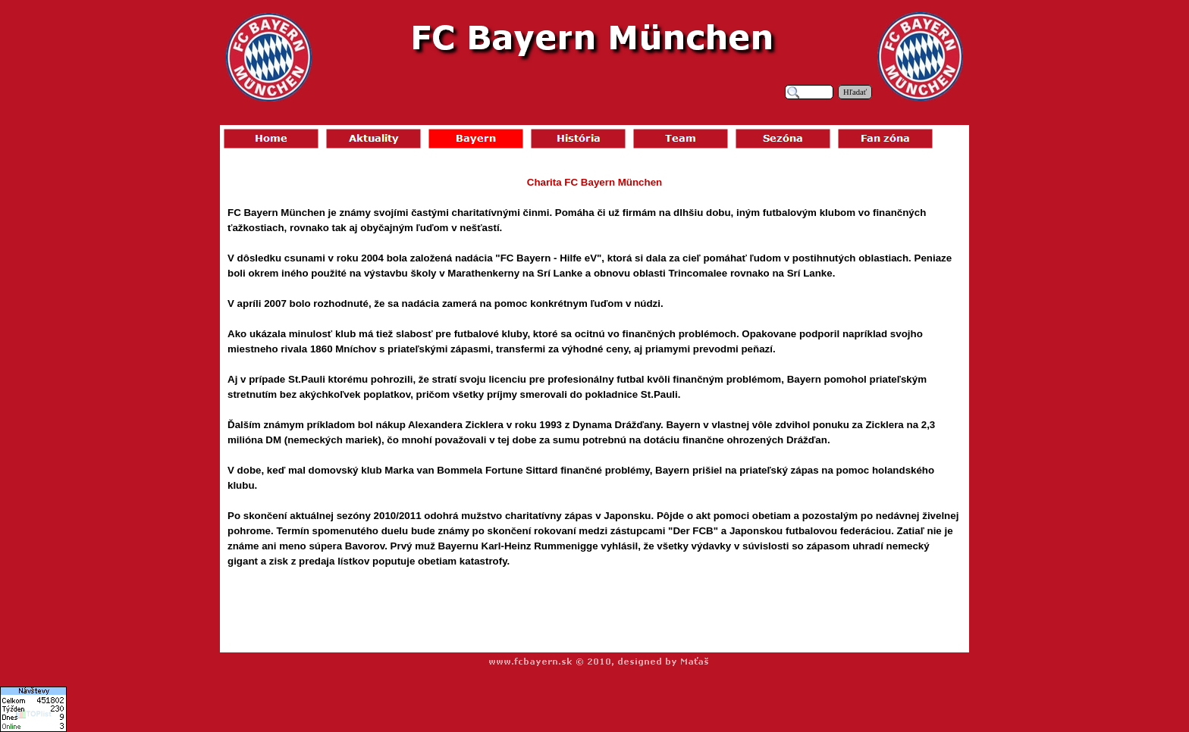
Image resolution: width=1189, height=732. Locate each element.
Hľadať (855, 92)
